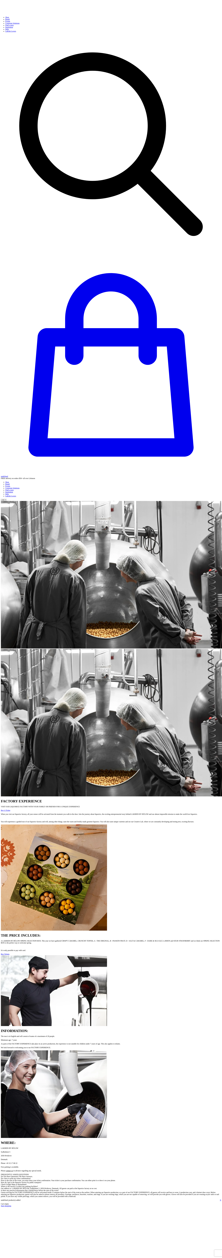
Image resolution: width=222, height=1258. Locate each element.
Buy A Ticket (5, 810)
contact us (9, 1171)
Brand (7, 19)
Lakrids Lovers (10, 31)
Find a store (9, 25)
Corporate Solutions (12, 23)
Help (7, 29)
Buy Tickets (5, 954)
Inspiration (9, 27)
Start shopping (6, 1206)
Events (7, 21)
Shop (7, 17)
